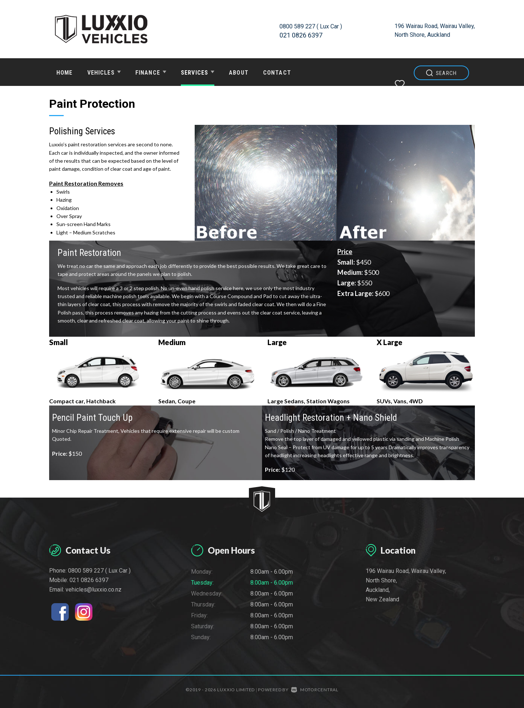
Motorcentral (314, 689)
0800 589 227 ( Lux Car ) (314, 26)
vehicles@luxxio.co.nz (94, 589)
